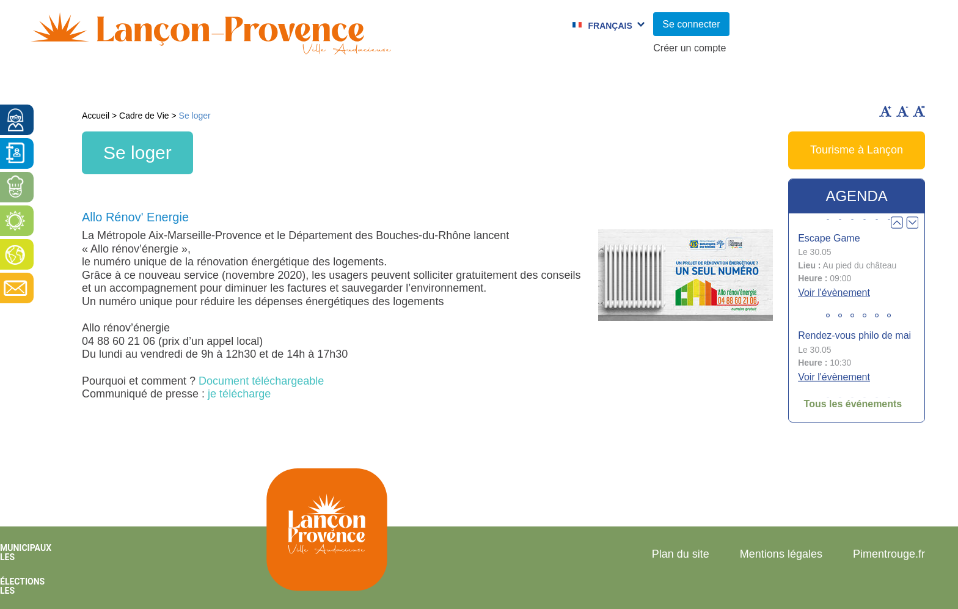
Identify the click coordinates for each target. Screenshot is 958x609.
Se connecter (691, 24)
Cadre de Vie (735, 82)
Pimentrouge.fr (889, 554)
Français (610, 26)
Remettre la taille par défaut (919, 111)
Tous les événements (853, 404)
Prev (897, 222)
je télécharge (239, 394)
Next (912, 222)
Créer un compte (689, 48)
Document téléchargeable (261, 381)
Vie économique (858, 82)
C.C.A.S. (638, 82)
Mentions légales (781, 554)
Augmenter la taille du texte (885, 111)
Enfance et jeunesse (287, 82)
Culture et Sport (435, 82)
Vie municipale (143, 82)
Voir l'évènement (834, 292)
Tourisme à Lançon (856, 150)
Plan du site (680, 554)
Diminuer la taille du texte (902, 111)
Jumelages (549, 82)
